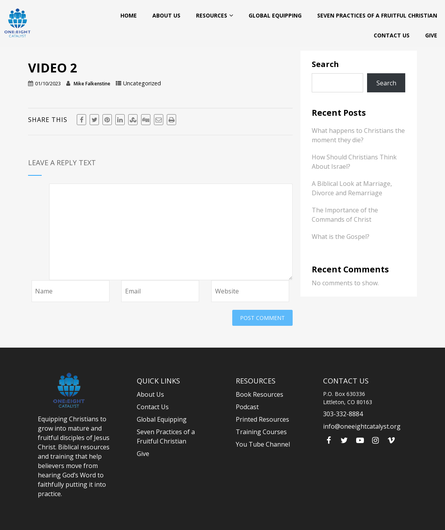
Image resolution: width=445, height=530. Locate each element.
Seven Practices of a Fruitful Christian (377, 15)
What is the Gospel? (340, 236)
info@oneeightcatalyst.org (362, 426)
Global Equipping (275, 15)
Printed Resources (262, 419)
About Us (166, 15)
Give (431, 35)
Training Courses (261, 432)
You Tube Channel (263, 444)
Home (128, 15)
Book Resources (259, 394)
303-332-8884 (343, 414)
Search (325, 64)
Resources (214, 15)
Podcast (247, 407)
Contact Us (392, 35)
